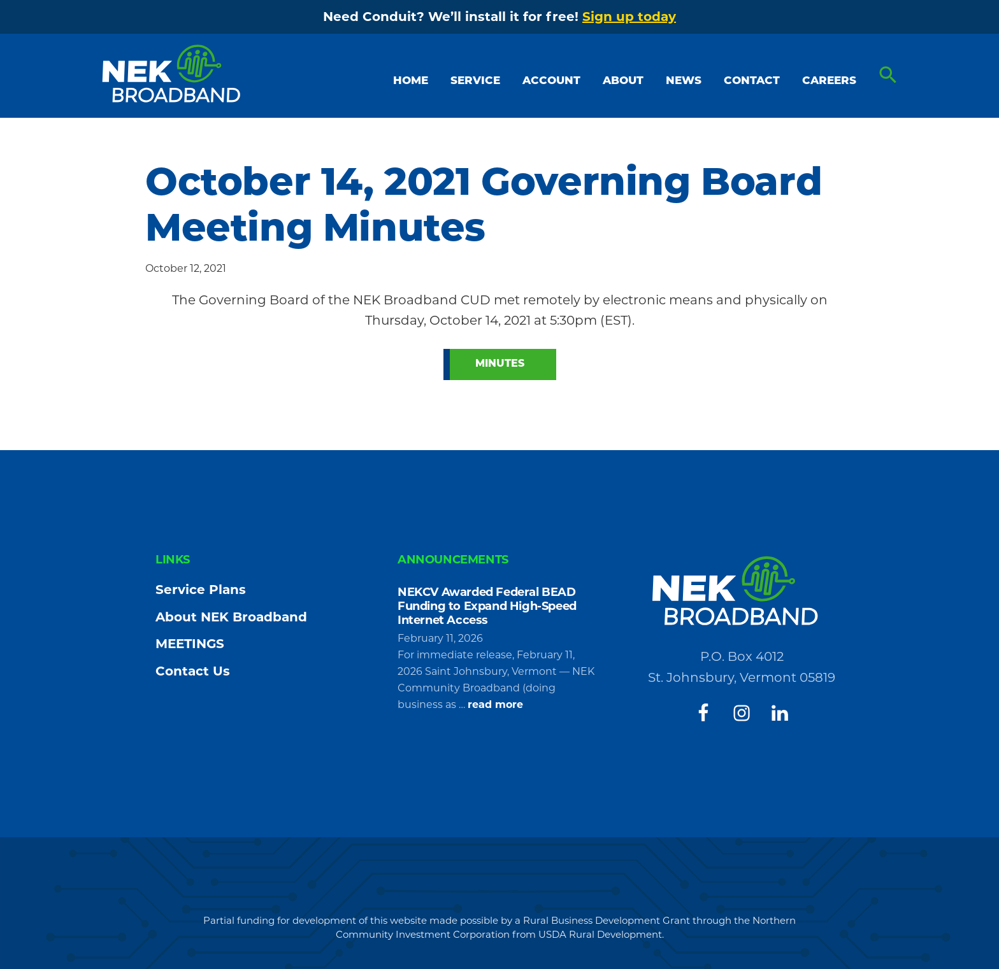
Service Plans (200, 589)
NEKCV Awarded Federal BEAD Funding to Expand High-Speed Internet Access (487, 605)
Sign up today (629, 16)
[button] (888, 75)
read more (495, 705)
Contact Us (192, 671)
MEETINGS (189, 643)
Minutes (499, 364)
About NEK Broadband (231, 617)
